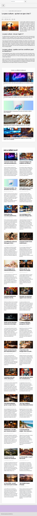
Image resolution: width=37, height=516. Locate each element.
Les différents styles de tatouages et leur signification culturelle (10, 243)
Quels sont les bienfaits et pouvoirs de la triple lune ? (10, 324)
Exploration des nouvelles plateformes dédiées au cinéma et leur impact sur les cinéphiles (17, 139)
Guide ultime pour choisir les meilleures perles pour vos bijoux (17, 125)
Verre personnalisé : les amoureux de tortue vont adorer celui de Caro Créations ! (17, 112)
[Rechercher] (17, 1)
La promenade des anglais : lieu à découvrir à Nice (25, 431)
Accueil (3, 10)
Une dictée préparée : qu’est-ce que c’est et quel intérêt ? (10, 405)
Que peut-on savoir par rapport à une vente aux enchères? (25, 298)
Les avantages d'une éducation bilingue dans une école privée (25, 216)
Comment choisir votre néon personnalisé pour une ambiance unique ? (18, 83)
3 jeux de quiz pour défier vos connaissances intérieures (26, 379)
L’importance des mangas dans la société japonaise (25, 351)
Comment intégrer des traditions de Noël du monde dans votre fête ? (18, 97)
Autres (6, 10)
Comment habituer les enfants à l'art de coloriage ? (10, 298)
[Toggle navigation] (3, 5)
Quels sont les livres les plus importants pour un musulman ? (10, 351)
